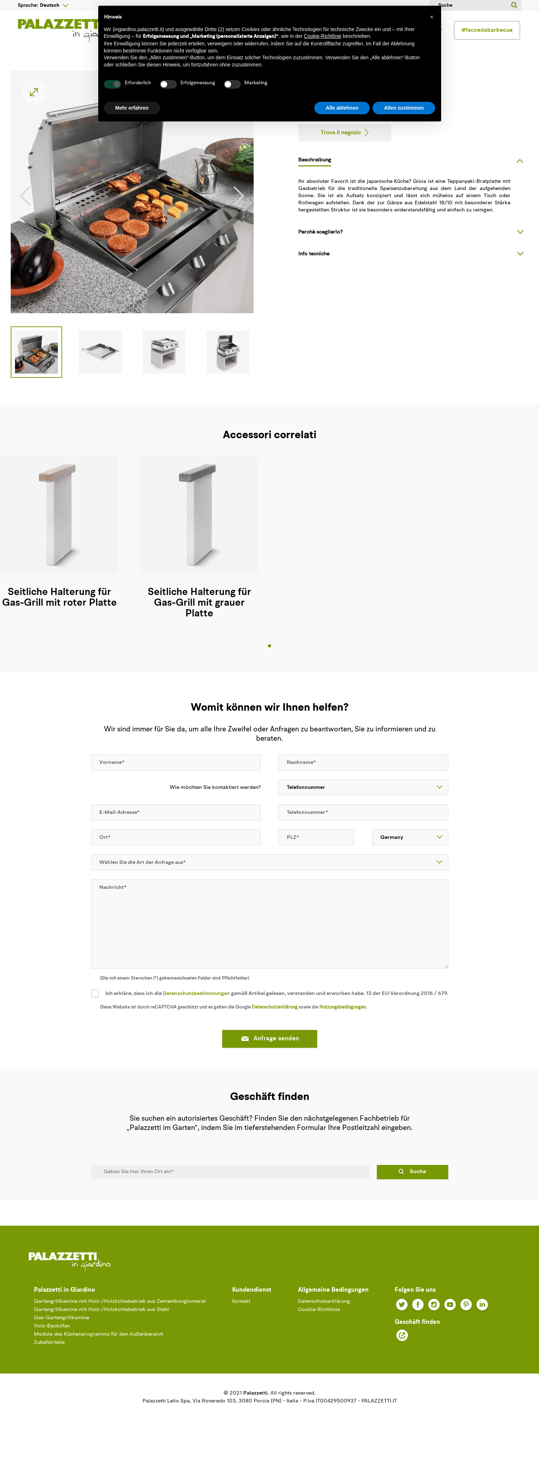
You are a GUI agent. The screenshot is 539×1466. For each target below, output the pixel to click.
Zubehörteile (49, 1360)
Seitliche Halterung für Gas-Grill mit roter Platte (59, 615)
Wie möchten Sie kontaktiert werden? (211, 805)
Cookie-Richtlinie (319, 1327)
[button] (432, 17)
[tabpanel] (199, 557)
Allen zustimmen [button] (404, 108)
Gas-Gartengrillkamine (61, 1335)
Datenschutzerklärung (275, 1024)
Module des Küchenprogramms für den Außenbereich (98, 1352)
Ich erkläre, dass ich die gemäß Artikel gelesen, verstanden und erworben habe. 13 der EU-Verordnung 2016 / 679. (276, 1011)
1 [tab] (269, 663)
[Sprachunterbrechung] (54, 5)
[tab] (413, 177)
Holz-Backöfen (52, 1343)
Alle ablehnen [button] (342, 108)
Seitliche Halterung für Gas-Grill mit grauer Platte (199, 620)
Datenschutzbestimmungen (196, 1011)
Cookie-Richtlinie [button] (322, 36)
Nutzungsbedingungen (342, 1024)
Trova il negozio (341, 150)
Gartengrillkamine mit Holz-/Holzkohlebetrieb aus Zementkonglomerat (120, 1319)
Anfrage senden (269, 1056)
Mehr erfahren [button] (132, 108)
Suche (418, 1189)
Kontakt (241, 1319)
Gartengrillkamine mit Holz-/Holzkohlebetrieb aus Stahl (101, 1327)
